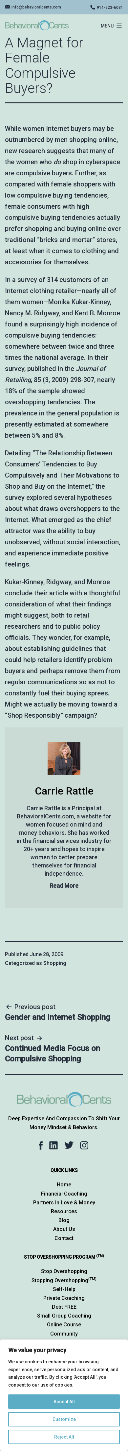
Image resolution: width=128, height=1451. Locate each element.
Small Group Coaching (64, 1316)
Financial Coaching (64, 1194)
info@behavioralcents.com (36, 7)
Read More (64, 885)
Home (64, 1184)
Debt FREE (64, 1307)
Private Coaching (64, 1298)
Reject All (64, 1437)
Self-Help (64, 1289)
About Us (64, 1229)
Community (64, 1334)
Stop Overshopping (64, 1271)
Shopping (54, 963)
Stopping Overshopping (64, 1280)
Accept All (64, 1401)
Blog (64, 1220)
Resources (64, 1211)
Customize (64, 1419)
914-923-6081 (110, 7)
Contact (64, 1238)
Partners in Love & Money (64, 1202)
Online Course (64, 1324)
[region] (64, 1395)
